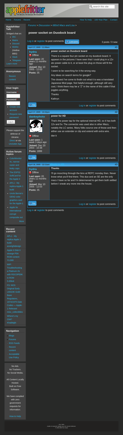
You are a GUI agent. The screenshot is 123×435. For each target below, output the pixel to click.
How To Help (86, 20)
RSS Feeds (14, 343)
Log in (30, 41)
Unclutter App (15, 144)
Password (12, 99)
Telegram (16, 60)
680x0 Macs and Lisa (64, 25)
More (21, 221)
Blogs (11, 335)
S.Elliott (10, 281)
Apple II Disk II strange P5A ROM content (14, 253)
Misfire (15, 47)
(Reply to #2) (57, 164)
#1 (116, 47)
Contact (113, 20)
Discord (15, 43)
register (41, 41)
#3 (116, 164)
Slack (14, 57)
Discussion (44, 25)
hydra (33, 51)
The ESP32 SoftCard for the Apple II (15, 175)
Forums (17, 20)
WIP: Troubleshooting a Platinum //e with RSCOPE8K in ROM (15, 271)
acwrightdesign (14, 246)
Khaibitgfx (11, 323)
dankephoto (37, 116)
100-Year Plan (101, 20)
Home (8, 20)
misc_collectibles (15, 312)
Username (12, 92)
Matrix (15, 40)
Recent (26, 20)
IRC (14, 37)
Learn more (11, 63)
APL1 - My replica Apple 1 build (16, 186)
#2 (116, 112)
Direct (12, 140)
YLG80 (10, 260)
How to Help (15, 416)
